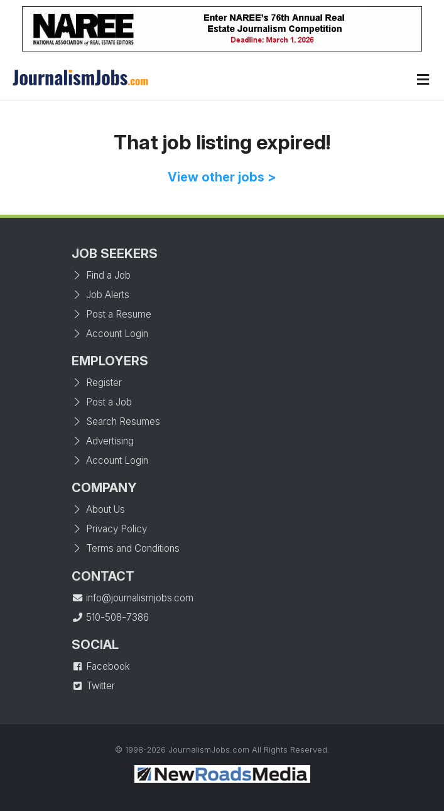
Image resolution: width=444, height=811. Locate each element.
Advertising (103, 441)
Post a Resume (111, 314)
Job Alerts (100, 295)
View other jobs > (222, 177)
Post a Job (102, 402)
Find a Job (101, 275)
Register (97, 383)
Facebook (101, 666)
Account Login (110, 334)
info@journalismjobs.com (132, 598)
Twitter (93, 686)
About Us (98, 509)
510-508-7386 (110, 617)
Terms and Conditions (126, 548)
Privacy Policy (109, 529)
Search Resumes (116, 421)
